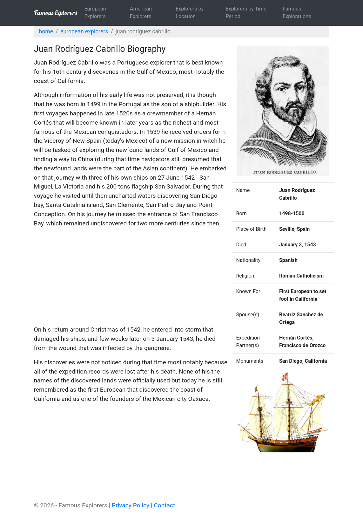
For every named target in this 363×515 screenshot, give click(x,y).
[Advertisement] (131, 277)
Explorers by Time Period (245, 12)
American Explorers (141, 12)
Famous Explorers (55, 13)
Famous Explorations (297, 12)
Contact (164, 505)
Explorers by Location (190, 12)
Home (46, 31)
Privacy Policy (130, 505)
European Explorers (95, 12)
